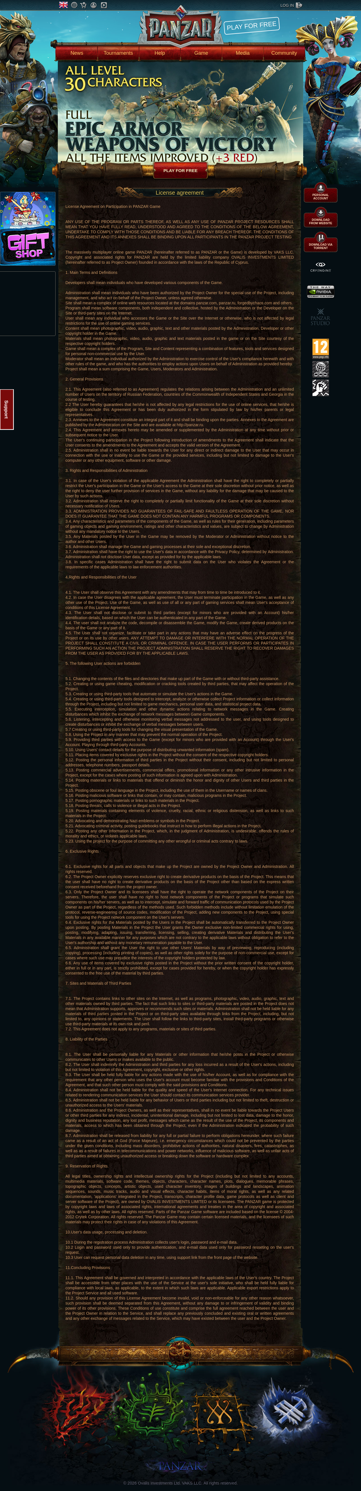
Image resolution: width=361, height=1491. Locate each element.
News (77, 53)
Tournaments (118, 53)
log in (287, 5)
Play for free (251, 25)
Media (243, 53)
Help (160, 53)
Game (201, 53)
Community (284, 53)
